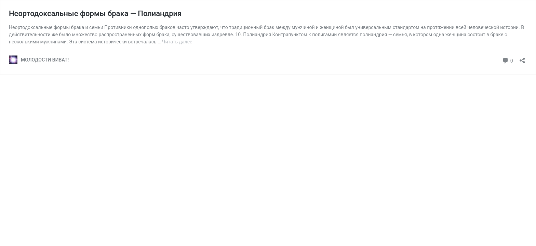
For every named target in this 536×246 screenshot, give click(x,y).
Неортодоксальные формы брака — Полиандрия (95, 13)
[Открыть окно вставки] (522, 58)
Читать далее (177, 41)
